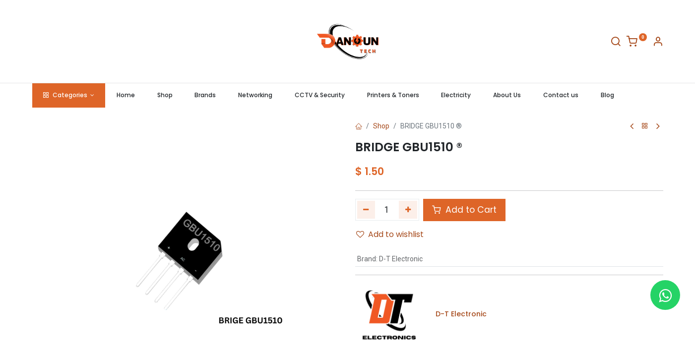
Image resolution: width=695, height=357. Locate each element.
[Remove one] (366, 210)
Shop (381, 126)
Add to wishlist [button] (390, 234)
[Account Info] (657, 43)
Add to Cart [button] (464, 210)
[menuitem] (125, 95)
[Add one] (408, 210)
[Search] (615, 43)
